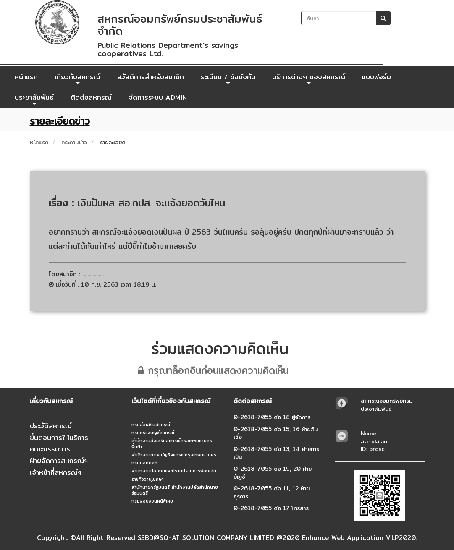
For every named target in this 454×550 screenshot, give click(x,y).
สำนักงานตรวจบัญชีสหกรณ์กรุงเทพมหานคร (173, 454)
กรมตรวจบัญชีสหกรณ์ (152, 432)
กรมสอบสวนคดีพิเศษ (152, 501)
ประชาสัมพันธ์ (34, 99)
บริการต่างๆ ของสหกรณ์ (308, 79)
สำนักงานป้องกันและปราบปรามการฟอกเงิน (173, 470)
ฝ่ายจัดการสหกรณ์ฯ (59, 461)
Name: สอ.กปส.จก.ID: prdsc (374, 441)
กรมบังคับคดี (144, 462)
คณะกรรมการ (50, 449)
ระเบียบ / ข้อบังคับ (228, 79)
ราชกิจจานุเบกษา (147, 479)
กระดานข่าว (74, 142)
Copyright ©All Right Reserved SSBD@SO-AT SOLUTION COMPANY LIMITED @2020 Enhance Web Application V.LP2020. (227, 537)
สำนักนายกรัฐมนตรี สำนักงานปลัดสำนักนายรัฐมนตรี (174, 490)
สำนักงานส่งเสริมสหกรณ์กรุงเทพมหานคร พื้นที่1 (171, 443)
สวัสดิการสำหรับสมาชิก (150, 77)
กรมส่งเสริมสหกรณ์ (150, 424)
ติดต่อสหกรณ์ (91, 97)
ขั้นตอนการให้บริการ (59, 438)
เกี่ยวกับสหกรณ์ (77, 79)
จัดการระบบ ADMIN (158, 97)
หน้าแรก (26, 77)
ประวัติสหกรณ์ (51, 426)
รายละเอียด (113, 142)
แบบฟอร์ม (376, 77)
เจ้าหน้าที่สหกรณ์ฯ (55, 472)
